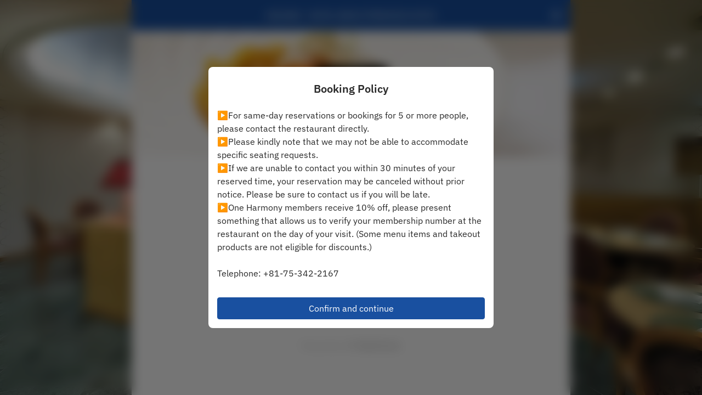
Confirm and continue (351, 308)
